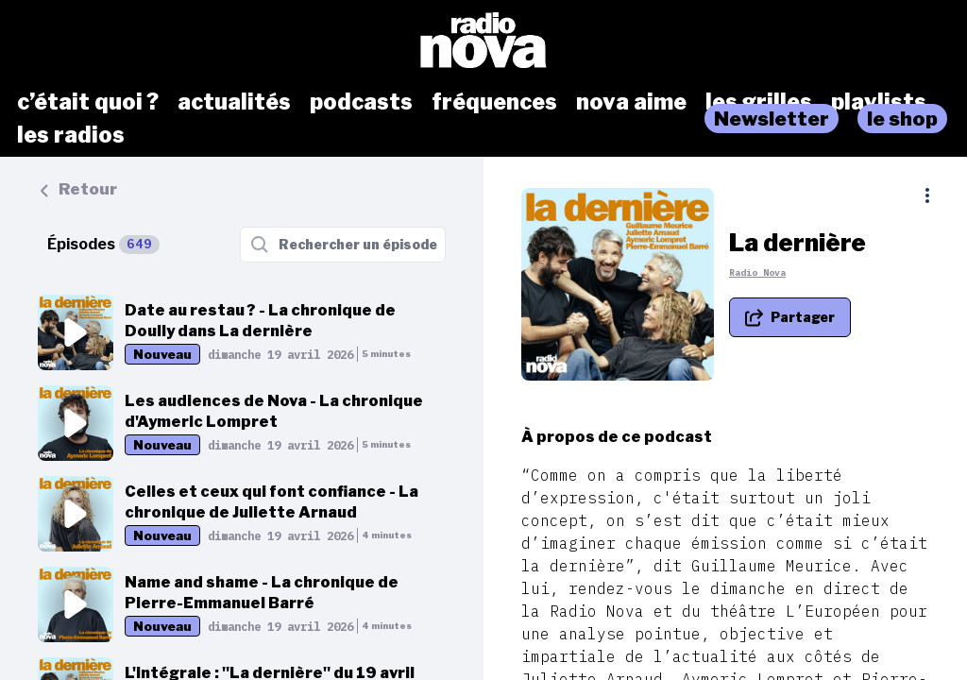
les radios (71, 135)
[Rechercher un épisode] (343, 245)
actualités (234, 102)
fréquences (494, 102)
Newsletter (771, 118)
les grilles (758, 102)
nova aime (631, 102)
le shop (902, 118)
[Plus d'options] (927, 195)
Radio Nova (757, 272)
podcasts (361, 102)
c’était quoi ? (88, 102)
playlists (878, 102)
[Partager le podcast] (790, 317)
